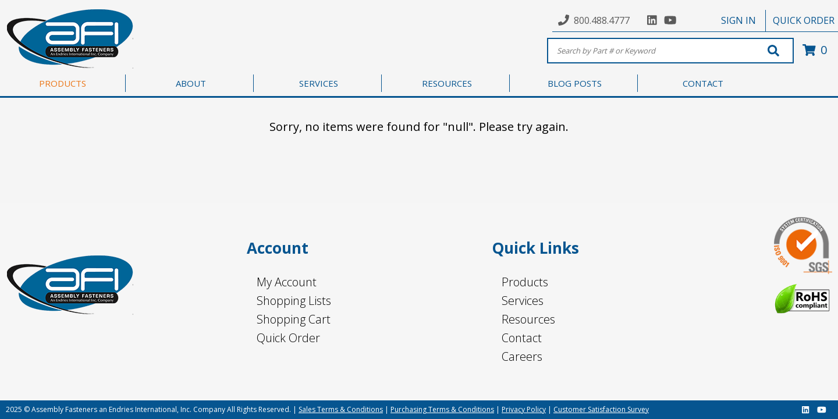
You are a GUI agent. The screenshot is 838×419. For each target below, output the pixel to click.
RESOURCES (447, 83)
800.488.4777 (602, 20)
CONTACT (703, 83)
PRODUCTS (62, 83)
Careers (522, 356)
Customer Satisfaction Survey (601, 409)
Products (525, 282)
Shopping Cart (294, 319)
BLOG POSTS (575, 83)
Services (523, 300)
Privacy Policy (524, 409)
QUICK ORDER (804, 20)
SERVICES (318, 83)
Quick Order (288, 338)
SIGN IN (738, 20)
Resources (528, 319)
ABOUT (191, 83)
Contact (522, 338)
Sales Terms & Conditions (341, 409)
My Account (287, 282)
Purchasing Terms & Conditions (442, 409)
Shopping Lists (294, 300)
